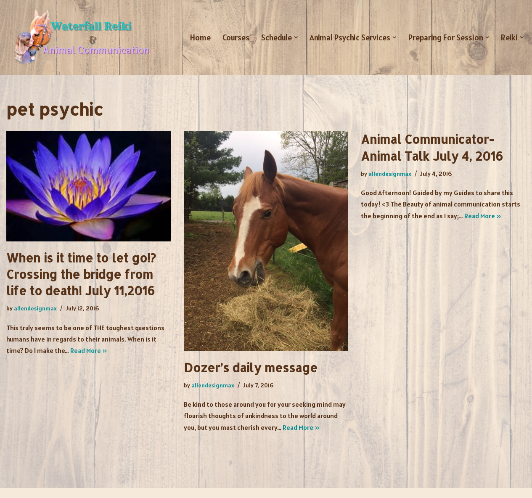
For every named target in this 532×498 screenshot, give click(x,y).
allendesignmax (35, 308)
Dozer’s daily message (251, 367)
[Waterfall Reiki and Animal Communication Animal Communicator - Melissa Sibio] (80, 37)
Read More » (88, 350)
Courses (235, 37)
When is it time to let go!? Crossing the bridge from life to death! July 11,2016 (81, 274)
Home (200, 37)
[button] (296, 37)
